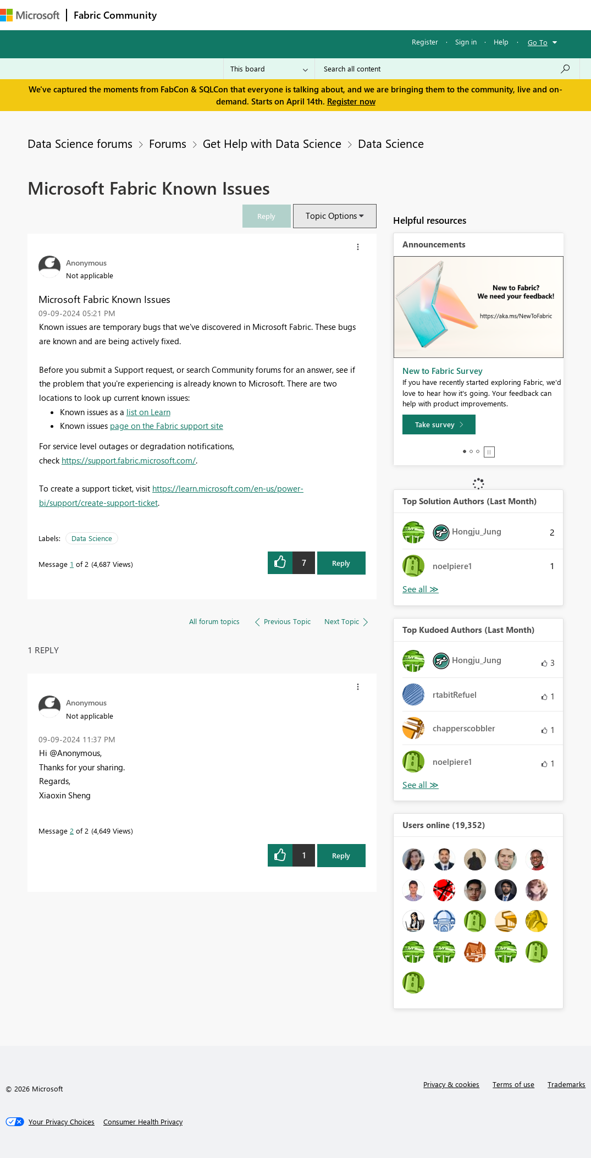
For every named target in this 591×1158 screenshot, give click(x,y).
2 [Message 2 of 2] (72, 830)
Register (425, 41)
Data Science (391, 143)
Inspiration (230, 14)
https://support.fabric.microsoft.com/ (129, 460)
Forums (182, 14)
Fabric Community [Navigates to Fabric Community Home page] (115, 14)
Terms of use (513, 1084)
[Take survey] (439, 424)
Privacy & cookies (451, 1084)
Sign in (466, 41)
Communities (324, 14)
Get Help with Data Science (272, 143)
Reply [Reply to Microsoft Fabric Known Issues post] (341, 562)
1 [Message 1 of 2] (72, 564)
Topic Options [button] (331, 215)
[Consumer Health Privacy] (143, 1122)
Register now (351, 101)
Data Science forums (79, 143)
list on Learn (148, 411)
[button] (266, 216)
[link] (266, 216)
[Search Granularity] (269, 68)
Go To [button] (538, 42)
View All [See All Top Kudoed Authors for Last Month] (420, 785)
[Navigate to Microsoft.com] (29, 15)
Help (501, 41)
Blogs (373, 14)
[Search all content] (447, 68)
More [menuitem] (410, 14)
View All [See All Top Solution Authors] (420, 589)
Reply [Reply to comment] (341, 855)
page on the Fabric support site (166, 425)
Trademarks (567, 1084)
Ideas (275, 14)
